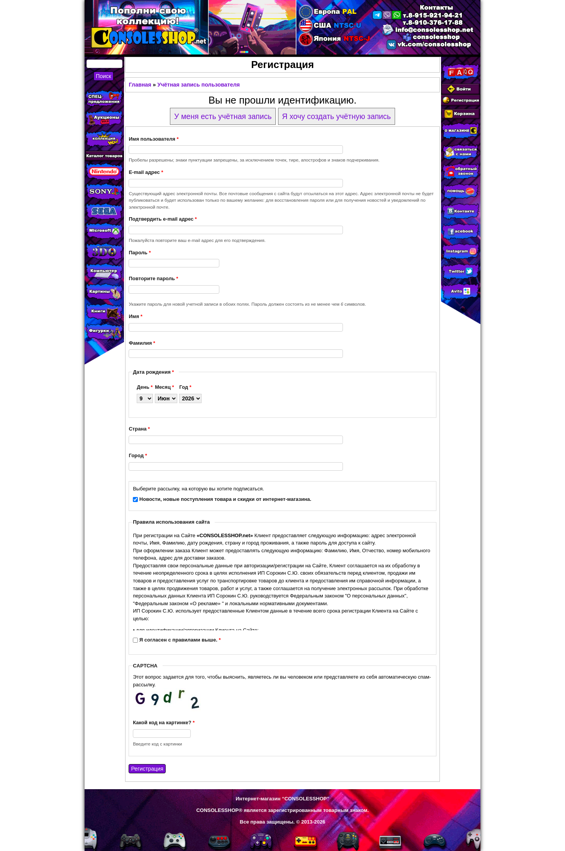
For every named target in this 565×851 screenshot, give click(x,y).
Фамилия (142, 343)
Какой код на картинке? (164, 722)
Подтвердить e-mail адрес (163, 219)
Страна (139, 429)
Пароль (140, 252)
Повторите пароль (153, 278)
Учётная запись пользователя (199, 85)
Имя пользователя (153, 139)
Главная (140, 85)
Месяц (164, 387)
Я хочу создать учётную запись (336, 116)
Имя (135, 316)
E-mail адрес (146, 172)
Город (138, 455)
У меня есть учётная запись (222, 116)
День (145, 387)
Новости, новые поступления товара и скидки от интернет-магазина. (225, 499)
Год (185, 387)
